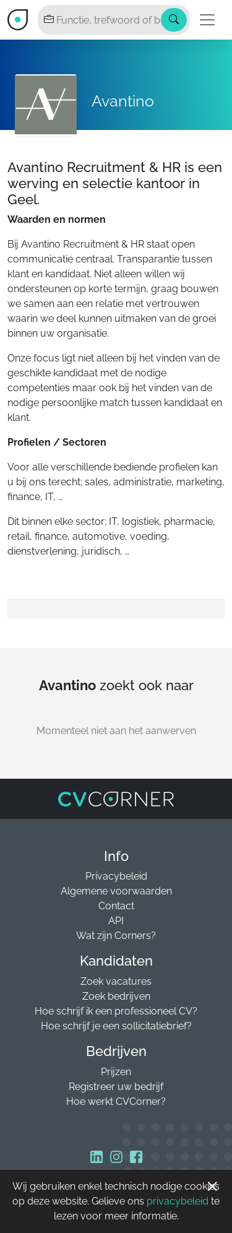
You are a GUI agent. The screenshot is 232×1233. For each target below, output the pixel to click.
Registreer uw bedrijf (116, 1086)
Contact (116, 906)
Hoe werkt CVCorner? (116, 1101)
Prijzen (116, 1072)
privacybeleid (177, 1201)
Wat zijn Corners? (116, 935)
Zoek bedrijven (116, 996)
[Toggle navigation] (207, 19)
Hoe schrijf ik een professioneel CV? (116, 1011)
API (116, 921)
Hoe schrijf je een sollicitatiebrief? (116, 1026)
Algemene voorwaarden (116, 891)
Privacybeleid (116, 876)
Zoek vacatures (116, 981)
